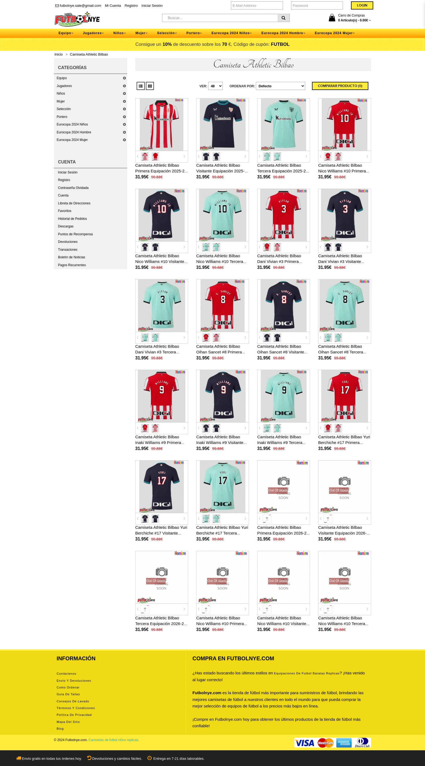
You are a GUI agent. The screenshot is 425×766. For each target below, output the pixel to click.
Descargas (65, 226)
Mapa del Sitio (68, 721)
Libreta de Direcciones (74, 203)
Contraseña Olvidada (73, 188)
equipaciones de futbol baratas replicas (307, 673)
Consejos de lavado (73, 701)
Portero (62, 117)
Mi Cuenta (113, 6)
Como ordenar (68, 687)
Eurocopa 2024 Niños (72, 124)
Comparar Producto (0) (340, 86)
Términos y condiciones (76, 708)
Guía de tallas (68, 694)
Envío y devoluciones (74, 680)
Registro (131, 6)
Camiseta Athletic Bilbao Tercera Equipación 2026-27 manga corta (160, 624)
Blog (60, 728)
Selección (64, 109)
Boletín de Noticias (71, 257)
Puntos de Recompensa (75, 234)
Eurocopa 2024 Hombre (74, 132)
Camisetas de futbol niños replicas (113, 740)
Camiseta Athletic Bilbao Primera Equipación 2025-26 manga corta (161, 171)
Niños (61, 93)
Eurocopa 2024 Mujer (72, 140)
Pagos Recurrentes (72, 265)
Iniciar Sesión (152, 6)
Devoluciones (68, 242)
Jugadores (64, 86)
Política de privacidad (74, 714)
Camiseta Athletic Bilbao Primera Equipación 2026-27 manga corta (283, 533)
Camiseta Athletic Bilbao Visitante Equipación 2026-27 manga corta (344, 533)
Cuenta (63, 195)
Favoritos (64, 211)
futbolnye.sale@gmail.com (78, 6)
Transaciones (68, 250)
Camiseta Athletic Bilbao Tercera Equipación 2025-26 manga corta (282, 171)
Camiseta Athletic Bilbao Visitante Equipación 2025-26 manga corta (222, 171)
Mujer (61, 101)
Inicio (58, 54)
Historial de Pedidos (72, 219)
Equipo (62, 78)
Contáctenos (66, 673)
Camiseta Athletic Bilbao (89, 54)
